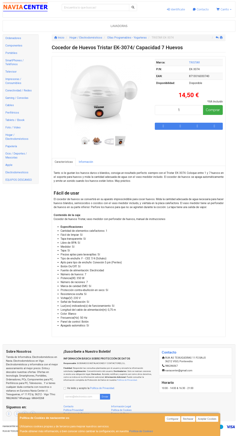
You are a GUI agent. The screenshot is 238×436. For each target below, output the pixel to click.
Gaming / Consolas (16, 98)
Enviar (105, 396)
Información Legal (121, 406)
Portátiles (11, 53)
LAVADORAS (119, 26)
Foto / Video (13, 127)
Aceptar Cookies (207, 419)
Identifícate (175, 9)
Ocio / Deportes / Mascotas (16, 155)
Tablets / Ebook (15, 120)
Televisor (11, 71)
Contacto (201, 9)
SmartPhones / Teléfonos (14, 62)
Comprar (213, 110)
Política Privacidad (73, 410)
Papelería (11, 146)
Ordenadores (13, 38)
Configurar (172, 419)
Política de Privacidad (127, 380)
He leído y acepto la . (91, 388)
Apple (8, 165)
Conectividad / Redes (18, 90)
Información (86, 161)
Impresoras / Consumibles (13, 81)
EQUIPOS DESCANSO (18, 179)
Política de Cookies (141, 431)
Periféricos (12, 112)
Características (64, 161)
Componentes (13, 45)
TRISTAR (194, 62)
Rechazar (188, 419)
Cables (9, 105)
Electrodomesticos (16, 172)
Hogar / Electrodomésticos (16, 136)
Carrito (223, 9)
